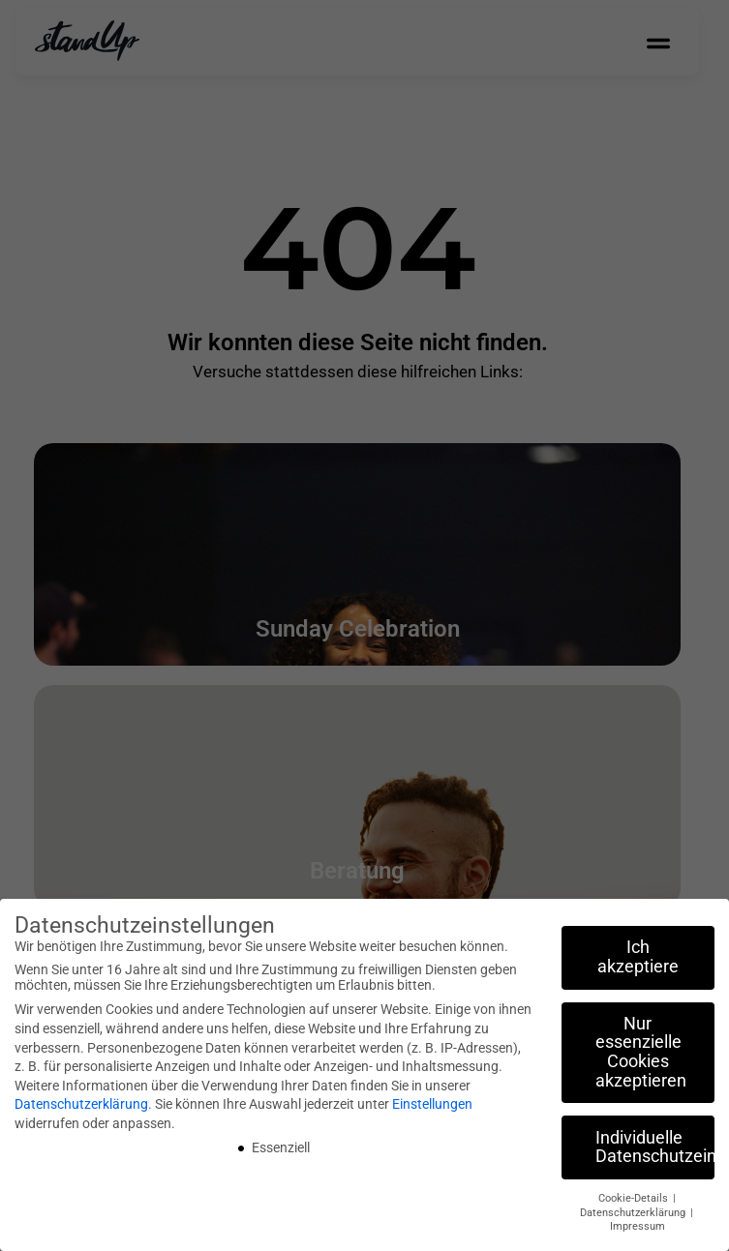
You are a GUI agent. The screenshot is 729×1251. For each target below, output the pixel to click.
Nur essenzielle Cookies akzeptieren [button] (640, 1052)
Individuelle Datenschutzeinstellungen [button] (654, 1147)
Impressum (637, 1226)
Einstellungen (432, 1104)
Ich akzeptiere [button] (638, 957)
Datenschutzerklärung (81, 1104)
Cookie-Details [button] (634, 1198)
